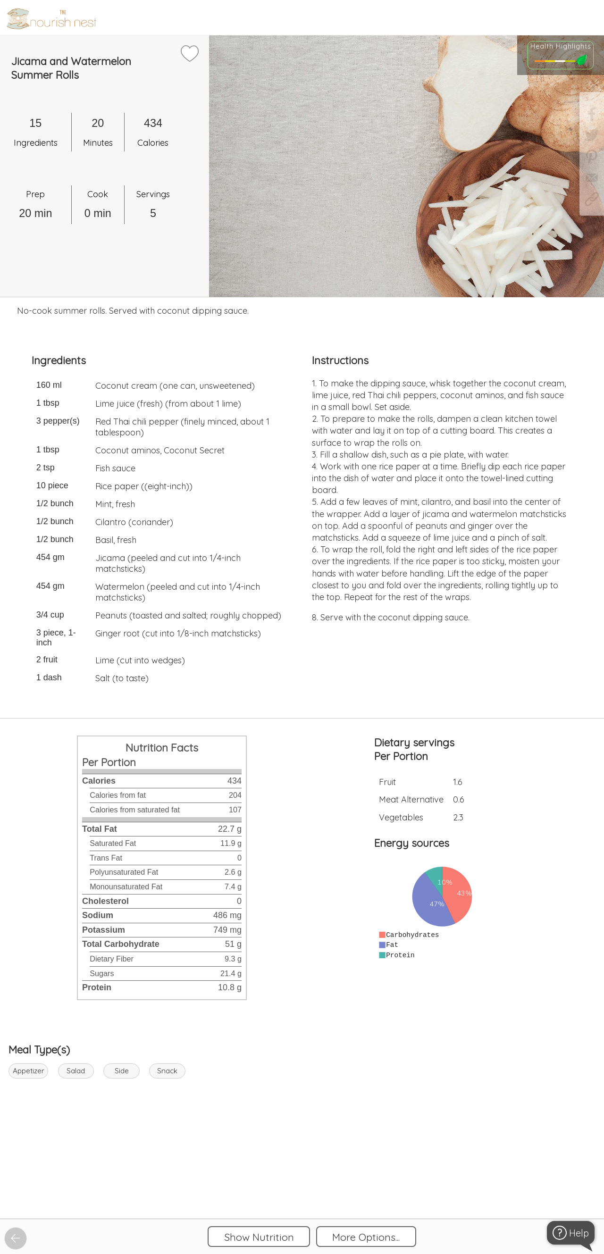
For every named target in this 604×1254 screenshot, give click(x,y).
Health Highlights (560, 46)
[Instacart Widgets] (302, 1186)
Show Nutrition (259, 1236)
